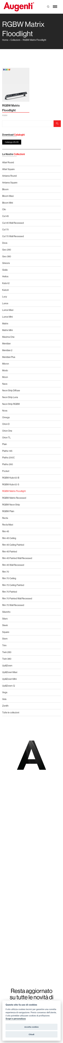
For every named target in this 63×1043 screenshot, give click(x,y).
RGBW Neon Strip (11, 504)
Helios (5, 276)
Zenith (5, 705)
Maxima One (8, 336)
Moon (5, 377)
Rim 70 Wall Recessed (13, 605)
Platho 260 (7, 464)
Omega (6, 417)
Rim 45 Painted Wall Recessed (17, 558)
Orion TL (6, 437)
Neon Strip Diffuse (11, 390)
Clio (4, 209)
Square (5, 632)
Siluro (5, 618)
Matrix (5, 323)
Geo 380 (6, 256)
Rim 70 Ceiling (9, 578)
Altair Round (8, 162)
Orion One (7, 430)
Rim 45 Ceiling (9, 538)
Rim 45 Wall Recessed (13, 564)
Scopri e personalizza (16, 1019)
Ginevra (6, 263)
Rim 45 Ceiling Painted (13, 544)
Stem (5, 638)
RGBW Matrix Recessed (14, 497)
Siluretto (6, 611)
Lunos (5, 303)
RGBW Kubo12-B (10, 477)
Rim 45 (5, 531)
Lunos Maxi (7, 310)
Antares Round (9, 175)
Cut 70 (5, 229)
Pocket (5, 471)
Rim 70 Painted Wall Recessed (17, 598)
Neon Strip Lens (10, 397)
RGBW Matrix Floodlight (34, 39)
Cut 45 (5, 216)
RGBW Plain (8, 511)
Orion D (6, 424)
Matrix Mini (7, 330)
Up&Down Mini (9, 678)
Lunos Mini (7, 316)
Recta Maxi (7, 524)
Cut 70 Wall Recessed (13, 236)
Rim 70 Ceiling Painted (13, 585)
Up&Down (7, 665)
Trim (4, 645)
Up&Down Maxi (9, 672)
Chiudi (31, 1034)
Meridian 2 (7, 350)
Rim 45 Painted (9, 551)
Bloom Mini (7, 202)
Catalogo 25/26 (12, 142)
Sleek (5, 625)
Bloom (5, 189)
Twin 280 (6, 652)
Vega (4, 692)
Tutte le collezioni (10, 712)
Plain (4, 444)
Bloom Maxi (8, 195)
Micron (5, 363)
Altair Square (8, 169)
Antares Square (9, 182)
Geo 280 (6, 249)
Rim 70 (5, 571)
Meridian (6, 343)
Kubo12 (6, 283)
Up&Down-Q (8, 685)
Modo (5, 370)
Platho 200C (8, 457)
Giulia (5, 269)
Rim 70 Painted (9, 591)
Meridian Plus (8, 357)
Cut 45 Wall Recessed (13, 222)
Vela (4, 699)
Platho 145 (7, 450)
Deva (4, 242)
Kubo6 (5, 289)
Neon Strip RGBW (11, 404)
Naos (4, 383)
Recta (5, 518)
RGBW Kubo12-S (10, 484)
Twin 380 (6, 658)
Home (5, 39)
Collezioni (15, 39)
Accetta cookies (31, 1027)
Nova (4, 410)
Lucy (4, 296)
